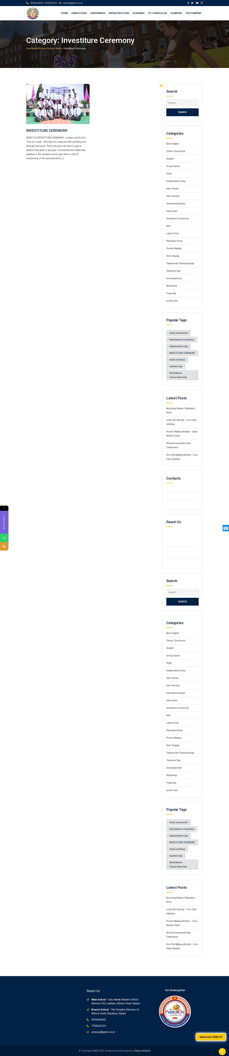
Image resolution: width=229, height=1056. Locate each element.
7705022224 (98, 1025)
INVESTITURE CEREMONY (47, 131)
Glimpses (176, 13)
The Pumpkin (193, 13)
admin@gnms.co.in (73, 3)
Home (64, 13)
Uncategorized (173, 278)
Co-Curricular (157, 13)
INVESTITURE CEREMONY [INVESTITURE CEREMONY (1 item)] (182, 353)
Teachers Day (173, 270)
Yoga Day (171, 293)
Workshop (171, 285)
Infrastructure (119, 13)
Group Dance (173, 166)
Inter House (172, 188)
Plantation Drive (174, 241)
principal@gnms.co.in (103, 1032)
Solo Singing (172, 255)
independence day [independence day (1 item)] (178, 346)
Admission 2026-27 (211, 1036)
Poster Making (173, 248)
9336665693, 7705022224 (43, 3)
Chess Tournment (175, 151)
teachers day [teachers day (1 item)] (175, 366)
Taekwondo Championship (180, 263)
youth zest (171, 300)
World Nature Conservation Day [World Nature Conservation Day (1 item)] (178, 375)
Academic (139, 13)
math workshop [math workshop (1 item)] (177, 359)
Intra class (171, 211)
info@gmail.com (180, 502)
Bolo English (172, 143)
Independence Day (175, 181)
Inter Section (173, 196)
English (170, 158)
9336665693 (98, 1019)
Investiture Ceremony (177, 218)
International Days (175, 203)
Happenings (97, 13)
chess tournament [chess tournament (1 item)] (178, 333)
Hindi (168, 173)
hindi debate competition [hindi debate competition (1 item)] (181, 339)
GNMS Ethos (79, 13)
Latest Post (172, 233)
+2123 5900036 (180, 495)
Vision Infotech (142, 1050)
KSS (168, 226)
